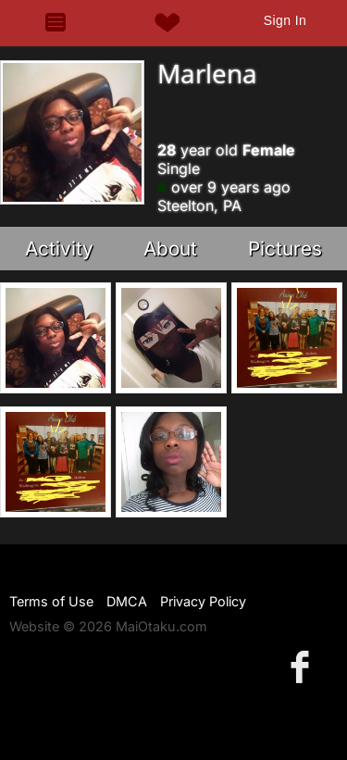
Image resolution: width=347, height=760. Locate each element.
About (170, 248)
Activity (59, 248)
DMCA (126, 601)
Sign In (285, 20)
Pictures (285, 248)
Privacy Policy (203, 601)
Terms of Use (51, 601)
